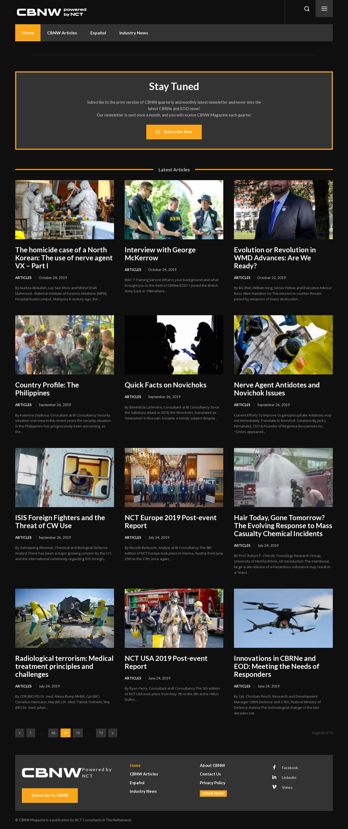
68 (53, 733)
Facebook (290, 768)
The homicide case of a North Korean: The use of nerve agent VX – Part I (64, 257)
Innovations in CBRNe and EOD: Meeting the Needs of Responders (276, 666)
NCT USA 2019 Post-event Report (166, 662)
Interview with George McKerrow (160, 253)
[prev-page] (19, 733)
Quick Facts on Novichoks (166, 385)
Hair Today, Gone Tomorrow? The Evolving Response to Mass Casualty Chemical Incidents (283, 525)
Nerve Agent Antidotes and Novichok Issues (277, 389)
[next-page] (112, 733)
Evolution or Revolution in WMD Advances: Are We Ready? (275, 257)
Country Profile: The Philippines (47, 389)
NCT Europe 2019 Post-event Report (171, 521)
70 (78, 733)
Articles (23, 278)
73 (101, 733)
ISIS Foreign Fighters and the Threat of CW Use (60, 521)
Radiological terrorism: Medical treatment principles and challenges (64, 666)
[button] (306, 8)
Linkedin (289, 777)
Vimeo (287, 787)
